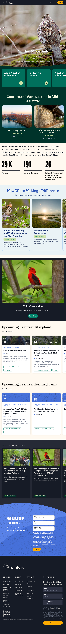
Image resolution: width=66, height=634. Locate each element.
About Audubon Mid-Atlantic (12, 74)
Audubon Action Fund (7, 605)
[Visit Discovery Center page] (17, 123)
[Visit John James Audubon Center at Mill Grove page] (49, 123)
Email (35, 516)
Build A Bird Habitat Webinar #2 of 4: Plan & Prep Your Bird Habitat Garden (46, 354)
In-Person (8, 370)
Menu (3, 2)
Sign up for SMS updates (19, 594)
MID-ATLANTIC (10, 239)
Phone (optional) (38, 527)
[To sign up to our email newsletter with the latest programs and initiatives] (44, 517)
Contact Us (18, 590)
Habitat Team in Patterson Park (16, 354)
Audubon (9, 2)
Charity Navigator (7, 613)
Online (55, 370)
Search (54, 2)
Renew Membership (30, 597)
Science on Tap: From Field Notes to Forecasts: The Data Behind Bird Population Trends (16, 414)
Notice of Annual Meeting (6, 595)
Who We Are (7, 581)
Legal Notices (19, 619)
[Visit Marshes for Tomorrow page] (46, 225)
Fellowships (18, 584)
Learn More (33, 316)
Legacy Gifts (30, 594)
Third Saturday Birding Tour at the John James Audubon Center (46, 414)
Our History (6, 584)
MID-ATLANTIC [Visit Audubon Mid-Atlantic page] (10, 496)
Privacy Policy (45, 544)
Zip (34, 521)
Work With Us (19, 581)
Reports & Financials (6, 601)
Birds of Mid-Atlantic (36, 74)
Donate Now (30, 591)
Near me (50, 2)
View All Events (7, 332)
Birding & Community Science (43, 428)
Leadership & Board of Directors (7, 589)
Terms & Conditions (57, 619)
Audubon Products (29, 587)
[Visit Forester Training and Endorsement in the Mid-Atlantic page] (16, 225)
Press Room (18, 587)
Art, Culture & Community (12, 367)
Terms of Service (49, 533)
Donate (60, 2)
